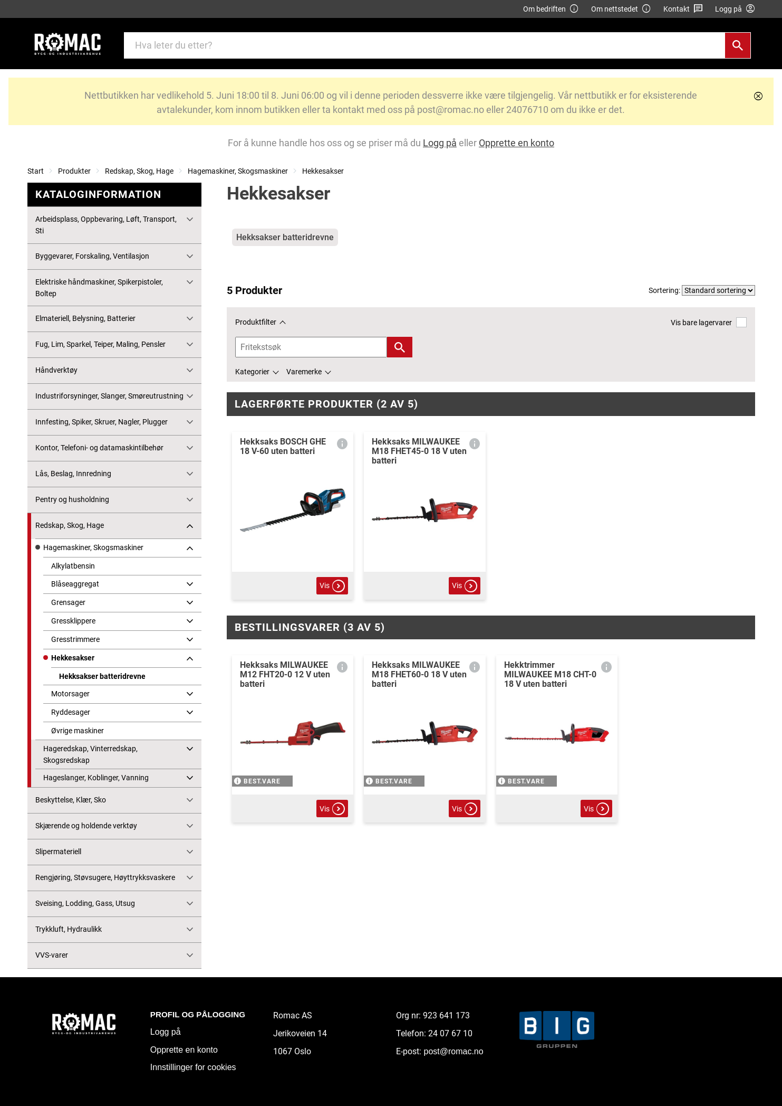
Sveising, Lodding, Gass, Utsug (85, 903)
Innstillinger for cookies (193, 1067)
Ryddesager (70, 712)
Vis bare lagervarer (708, 322)
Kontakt (683, 9)
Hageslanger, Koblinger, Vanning (96, 777)
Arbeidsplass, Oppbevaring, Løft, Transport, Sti (106, 225)
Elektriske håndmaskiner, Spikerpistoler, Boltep (99, 288)
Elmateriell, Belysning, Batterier (85, 318)
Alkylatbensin (73, 566)
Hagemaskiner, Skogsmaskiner (238, 171)
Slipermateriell (58, 851)
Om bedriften (551, 9)
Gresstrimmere (75, 639)
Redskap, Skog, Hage (139, 171)
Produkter (74, 171)
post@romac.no (453, 1051)
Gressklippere (73, 621)
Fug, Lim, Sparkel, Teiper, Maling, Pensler (100, 344)
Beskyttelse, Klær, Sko (70, 800)
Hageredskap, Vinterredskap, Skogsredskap (90, 754)
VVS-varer (51, 955)
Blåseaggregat (75, 584)
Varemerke (304, 371)
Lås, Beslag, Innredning (73, 473)
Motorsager (70, 693)
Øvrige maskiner (77, 730)
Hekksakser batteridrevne (102, 676)
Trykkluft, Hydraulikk (68, 929)
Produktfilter (255, 322)
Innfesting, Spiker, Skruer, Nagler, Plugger (101, 422)
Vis (332, 586)
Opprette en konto (184, 1049)
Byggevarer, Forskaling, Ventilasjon (92, 256)
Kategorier (252, 371)
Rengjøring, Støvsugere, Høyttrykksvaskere (105, 877)
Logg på (165, 1031)
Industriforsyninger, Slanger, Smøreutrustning (109, 396)
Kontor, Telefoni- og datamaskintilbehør (99, 447)
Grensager (68, 602)
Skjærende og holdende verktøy (86, 825)
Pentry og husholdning (72, 499)
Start (35, 171)
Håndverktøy (56, 370)
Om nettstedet (621, 9)
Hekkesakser (323, 171)
